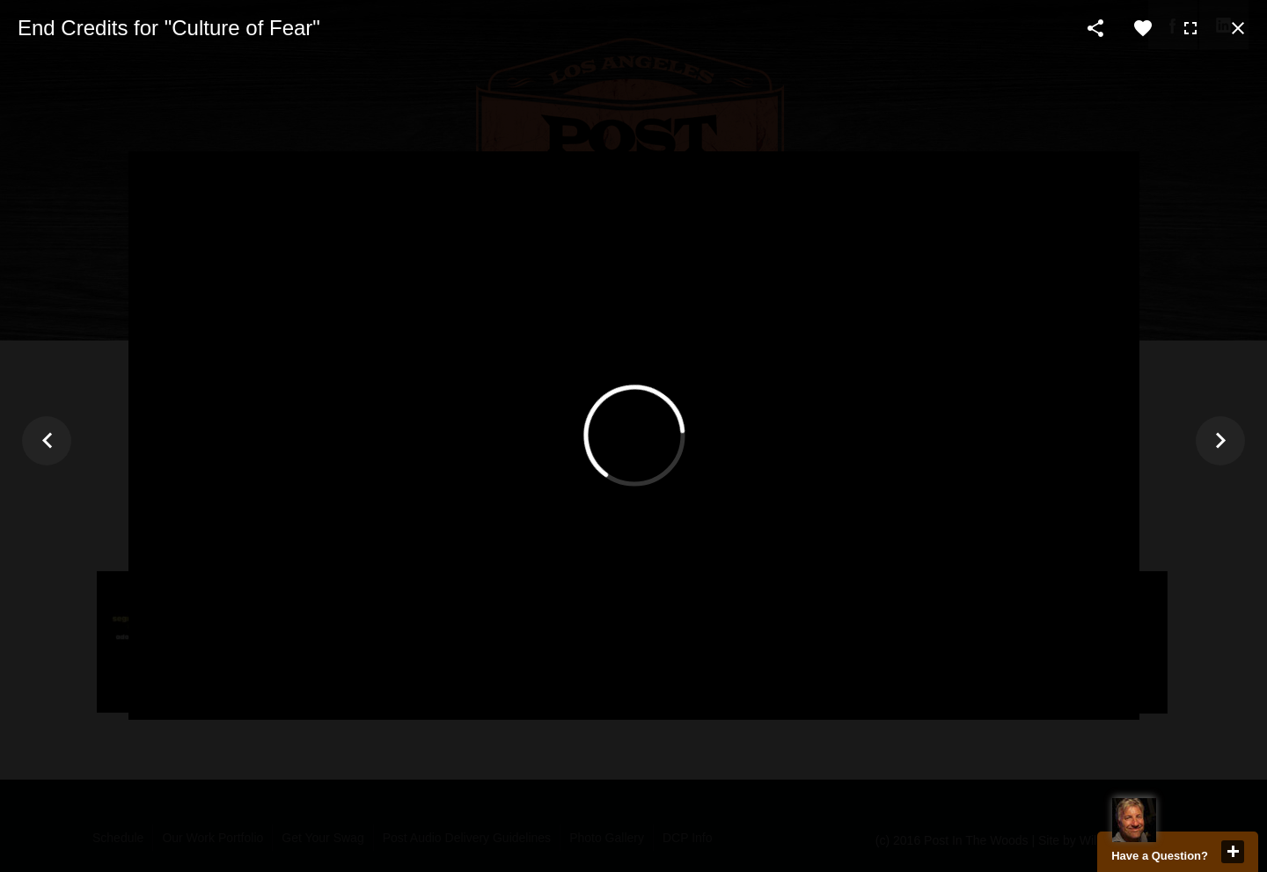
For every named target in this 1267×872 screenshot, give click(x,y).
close (1232, 851)
